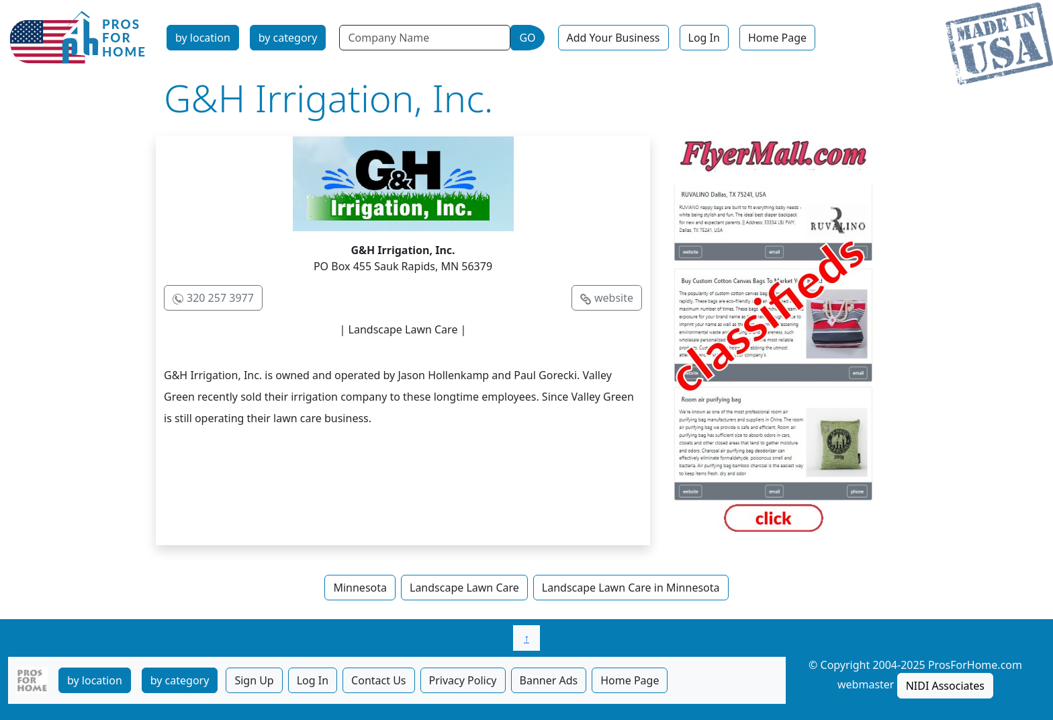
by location (202, 37)
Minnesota (360, 587)
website (613, 297)
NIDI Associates (945, 685)
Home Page (777, 37)
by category (288, 37)
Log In (704, 37)
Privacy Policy (463, 680)
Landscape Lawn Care (464, 587)
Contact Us (378, 680)
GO (527, 37)
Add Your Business (613, 37)
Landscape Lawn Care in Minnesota (631, 587)
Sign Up (253, 680)
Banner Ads (549, 680)
